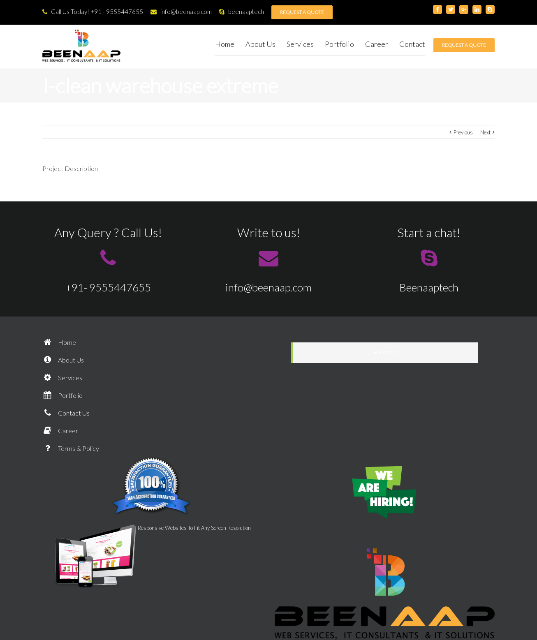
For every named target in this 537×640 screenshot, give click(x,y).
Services (62, 377)
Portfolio (62, 395)
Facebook (385, 352)
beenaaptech (241, 11)
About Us (63, 360)
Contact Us (66, 413)
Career (60, 430)
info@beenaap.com (181, 11)
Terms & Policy (70, 448)
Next (485, 132)
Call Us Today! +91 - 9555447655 (92, 11)
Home (59, 342)
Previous (463, 132)
